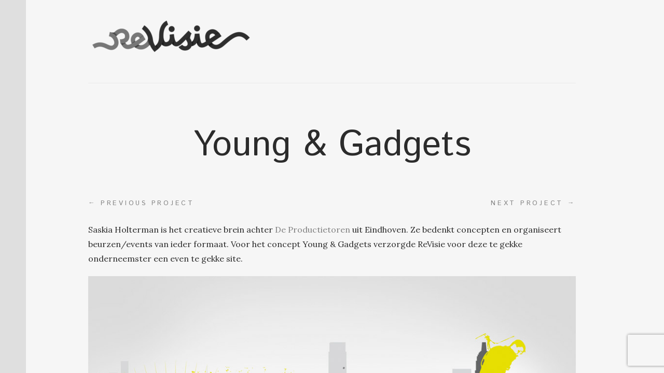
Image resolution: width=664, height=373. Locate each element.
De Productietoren (312, 229)
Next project (533, 203)
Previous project (141, 203)
